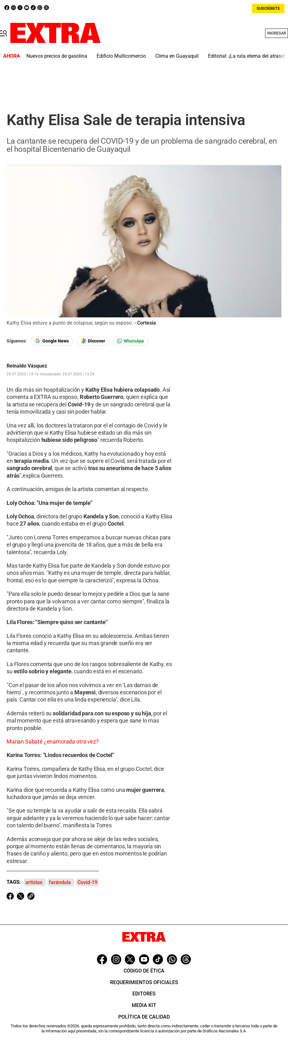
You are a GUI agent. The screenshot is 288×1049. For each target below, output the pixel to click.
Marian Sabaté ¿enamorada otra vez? (53, 741)
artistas (33, 882)
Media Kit (144, 1005)
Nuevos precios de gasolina (56, 56)
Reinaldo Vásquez (27, 365)
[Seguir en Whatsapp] (130, 341)
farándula (60, 882)
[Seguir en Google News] (51, 341)
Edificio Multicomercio (121, 56)
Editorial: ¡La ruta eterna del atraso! (246, 56)
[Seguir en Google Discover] (93, 341)
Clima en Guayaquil (177, 56)
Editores (144, 994)
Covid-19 (87, 882)
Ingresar (276, 33)
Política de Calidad (144, 1017)
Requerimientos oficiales (144, 982)
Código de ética (144, 971)
